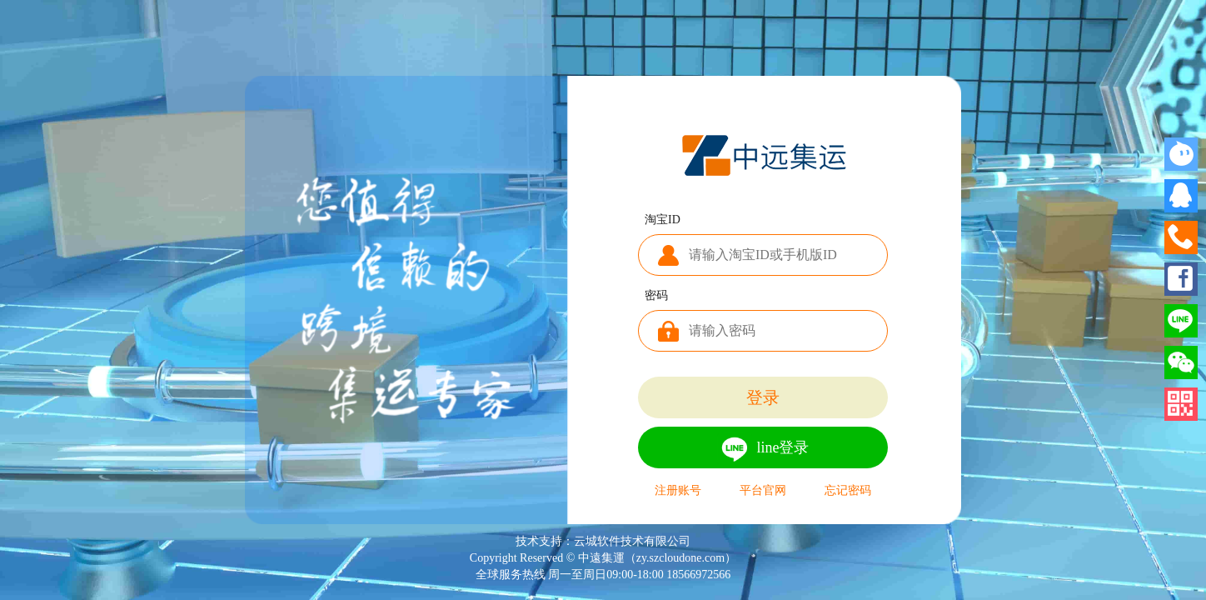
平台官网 (763, 491)
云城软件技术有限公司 (632, 541)
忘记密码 (848, 491)
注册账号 (678, 491)
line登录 (763, 449)
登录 (763, 397)
